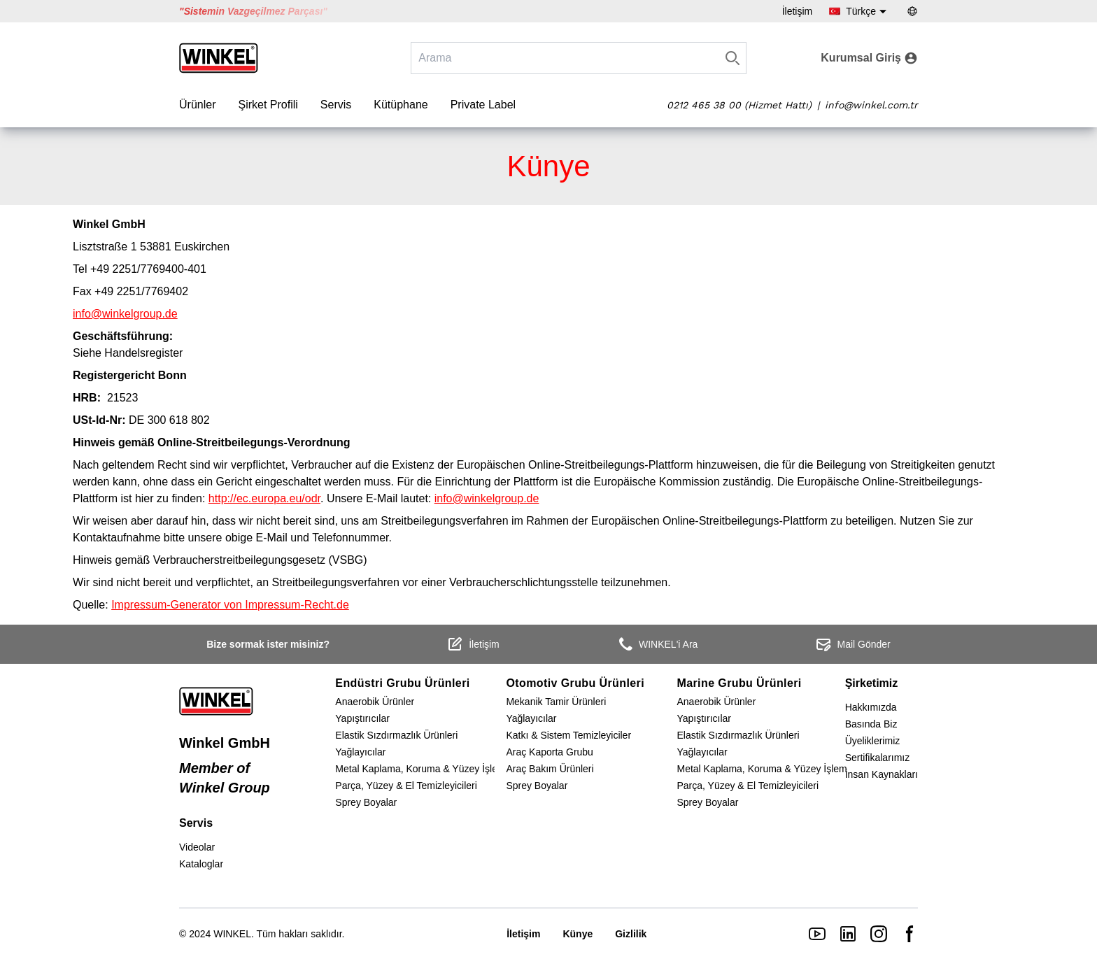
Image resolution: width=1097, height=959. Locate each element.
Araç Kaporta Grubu (549, 752)
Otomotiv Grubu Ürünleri (575, 683)
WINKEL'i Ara (657, 644)
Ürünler (197, 105)
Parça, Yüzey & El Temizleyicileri (406, 785)
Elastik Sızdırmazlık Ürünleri (396, 735)
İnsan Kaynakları (881, 774)
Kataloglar (201, 863)
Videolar (197, 847)
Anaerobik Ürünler (374, 701)
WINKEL (232, 933)
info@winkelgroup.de (125, 314)
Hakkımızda (871, 707)
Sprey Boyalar (366, 802)
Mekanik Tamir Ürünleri (556, 701)
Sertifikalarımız (877, 757)
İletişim (797, 11)
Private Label (483, 105)
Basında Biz (871, 724)
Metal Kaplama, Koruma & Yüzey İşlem (420, 768)
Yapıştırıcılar (362, 718)
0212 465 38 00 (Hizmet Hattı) (739, 105)
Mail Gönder (853, 644)
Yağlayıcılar (360, 752)
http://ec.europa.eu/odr (264, 498)
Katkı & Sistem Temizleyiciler (568, 735)
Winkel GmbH (224, 743)
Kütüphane (400, 105)
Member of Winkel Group (224, 777)
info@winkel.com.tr (871, 105)
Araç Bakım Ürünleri (549, 768)
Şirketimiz (871, 683)
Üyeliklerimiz (872, 740)
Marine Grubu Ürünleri (739, 683)
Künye (577, 933)
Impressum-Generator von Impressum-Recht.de (230, 605)
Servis (335, 105)
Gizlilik (630, 933)
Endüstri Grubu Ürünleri (402, 683)
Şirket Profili (267, 105)
